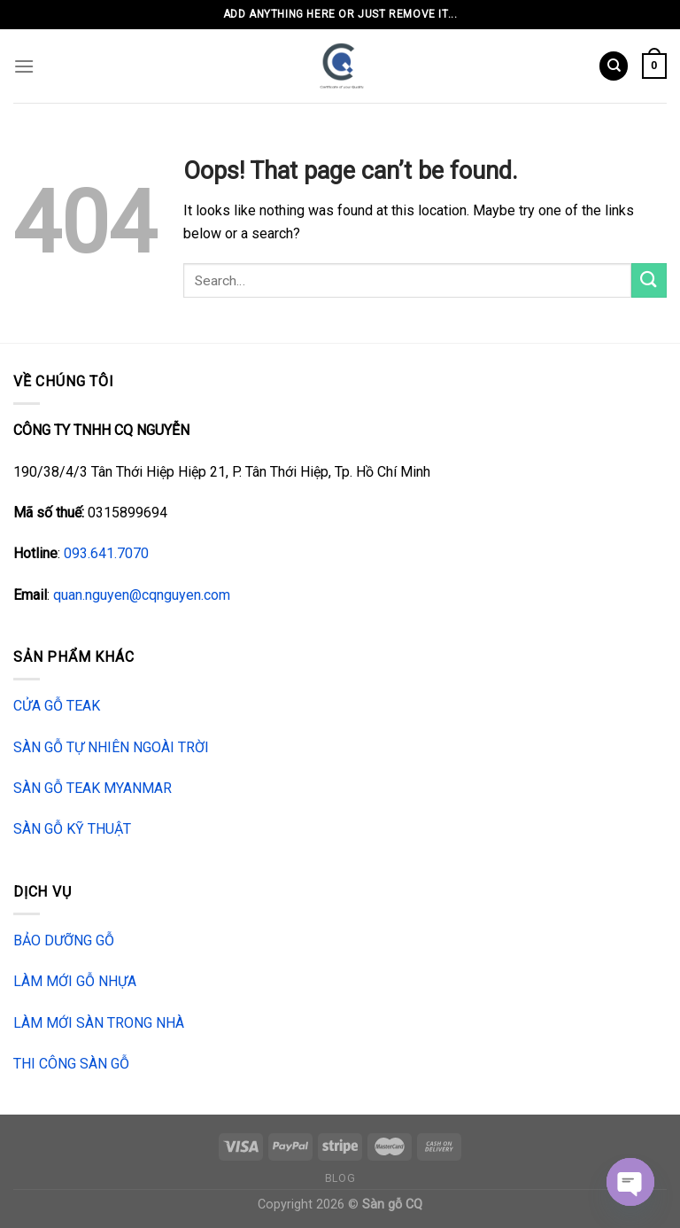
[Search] (613, 66)
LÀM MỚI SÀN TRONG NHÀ (98, 1022)
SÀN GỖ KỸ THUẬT (72, 828)
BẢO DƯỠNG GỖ (63, 940)
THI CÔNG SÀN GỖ (71, 1063)
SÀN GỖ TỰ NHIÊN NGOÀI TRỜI (111, 747)
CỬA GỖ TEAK (56, 705)
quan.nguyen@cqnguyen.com (141, 595)
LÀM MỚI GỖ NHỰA (74, 981)
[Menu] (24, 66)
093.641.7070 (106, 553)
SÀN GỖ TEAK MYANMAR (92, 788)
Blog (340, 1178)
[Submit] (649, 280)
